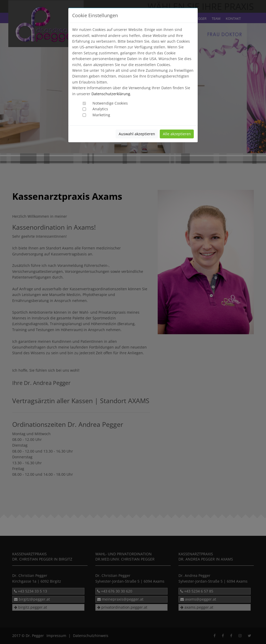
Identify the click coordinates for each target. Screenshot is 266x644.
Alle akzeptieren (177, 133)
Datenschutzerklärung (110, 93)
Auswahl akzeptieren (137, 133)
